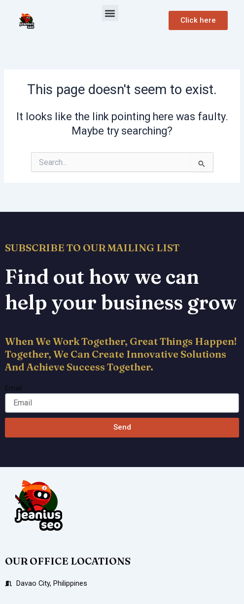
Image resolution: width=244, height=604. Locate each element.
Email (13, 388)
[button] (110, 13)
